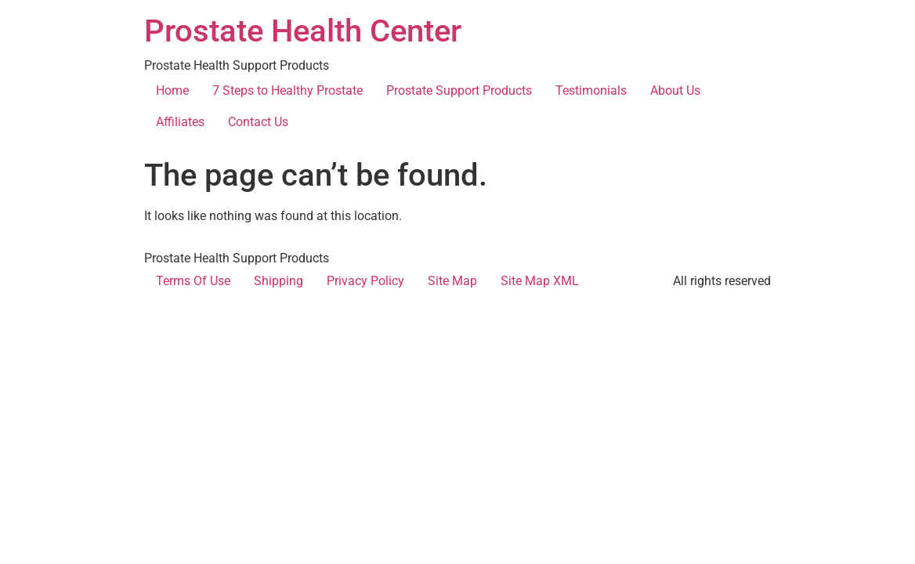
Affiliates (180, 121)
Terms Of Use (193, 280)
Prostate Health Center (302, 31)
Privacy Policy (365, 280)
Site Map (452, 280)
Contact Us (258, 121)
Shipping (278, 280)
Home (172, 90)
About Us (675, 90)
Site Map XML (540, 280)
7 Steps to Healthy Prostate (287, 90)
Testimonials (591, 90)
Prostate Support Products (459, 90)
